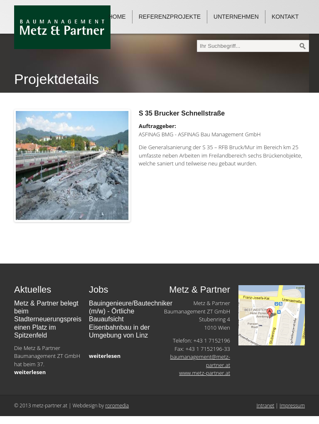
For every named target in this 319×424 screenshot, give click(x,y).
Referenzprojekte (170, 16)
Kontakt (285, 16)
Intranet (266, 405)
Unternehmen (236, 16)
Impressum (292, 405)
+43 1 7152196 (212, 340)
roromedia (117, 405)
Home (117, 16)
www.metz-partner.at (204, 373)
